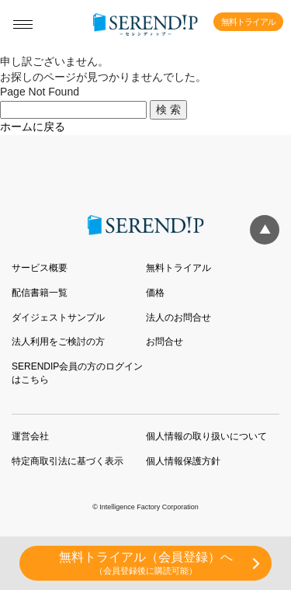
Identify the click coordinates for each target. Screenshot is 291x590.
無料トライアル (248, 21)
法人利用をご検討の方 (58, 341)
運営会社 (30, 436)
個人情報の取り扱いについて (206, 436)
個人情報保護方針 (183, 461)
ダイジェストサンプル (58, 317)
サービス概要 (40, 267)
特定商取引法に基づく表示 (67, 461)
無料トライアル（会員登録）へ (145, 563)
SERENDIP (145, 24)
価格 (155, 292)
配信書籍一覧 (40, 292)
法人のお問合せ (178, 317)
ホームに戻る (32, 126)
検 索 (168, 109)
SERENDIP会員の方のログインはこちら (77, 373)
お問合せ (164, 341)
